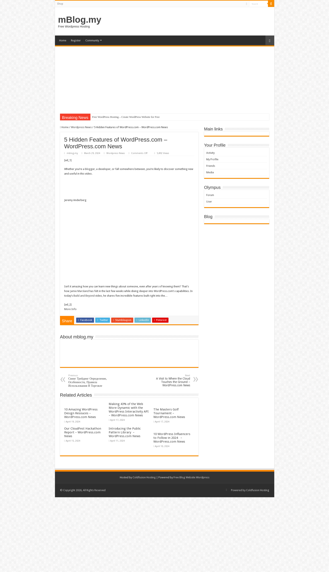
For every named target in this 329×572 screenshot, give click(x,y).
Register (76, 40)
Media (210, 172)
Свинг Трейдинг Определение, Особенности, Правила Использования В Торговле (89, 380)
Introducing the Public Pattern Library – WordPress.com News (125, 432)
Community (92, 40)
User (209, 201)
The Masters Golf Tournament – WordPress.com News (169, 413)
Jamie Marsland (79, 291)
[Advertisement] (164, 78)
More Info (70, 309)
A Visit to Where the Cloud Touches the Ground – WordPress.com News (168, 380)
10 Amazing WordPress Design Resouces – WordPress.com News (81, 413)
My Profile (212, 159)
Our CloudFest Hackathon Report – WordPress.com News (82, 432)
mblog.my (72, 153)
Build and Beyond (84, 295)
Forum (210, 195)
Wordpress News (81, 127)
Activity (210, 152)
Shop (60, 3)
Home (62, 40)
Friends (210, 165)
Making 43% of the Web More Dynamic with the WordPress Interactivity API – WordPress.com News (129, 409)
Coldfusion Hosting (144, 477)
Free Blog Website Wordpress (191, 477)
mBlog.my (79, 19)
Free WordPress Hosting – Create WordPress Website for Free (126, 116)
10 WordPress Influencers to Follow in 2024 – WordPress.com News (171, 437)
